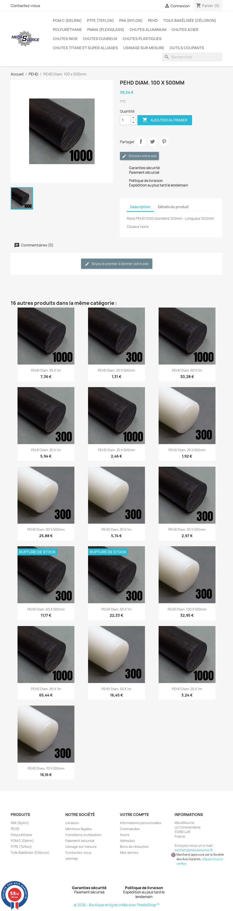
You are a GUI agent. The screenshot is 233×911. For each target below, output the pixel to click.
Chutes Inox (65, 38)
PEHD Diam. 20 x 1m (187, 689)
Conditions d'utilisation (83, 835)
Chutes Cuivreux (100, 38)
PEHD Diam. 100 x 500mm (187, 609)
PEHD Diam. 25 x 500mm (116, 450)
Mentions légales (78, 829)
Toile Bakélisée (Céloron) (189, 20)
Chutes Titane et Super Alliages (85, 47)
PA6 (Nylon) (131, 20)
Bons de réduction (134, 846)
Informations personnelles (140, 823)
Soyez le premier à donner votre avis (116, 263)
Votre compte (134, 814)
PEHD (153, 20)
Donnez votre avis (139, 156)
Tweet (152, 141)
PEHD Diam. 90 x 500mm (46, 529)
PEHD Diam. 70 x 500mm (46, 768)
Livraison (72, 823)
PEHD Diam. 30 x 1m (46, 370)
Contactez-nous (25, 5)
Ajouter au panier (164, 120)
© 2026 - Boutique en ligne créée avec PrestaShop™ (117, 905)
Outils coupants (187, 47)
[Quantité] (125, 120)
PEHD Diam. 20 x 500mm (116, 370)
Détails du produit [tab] (173, 206)
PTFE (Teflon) (100, 20)
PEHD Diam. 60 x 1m (187, 370)
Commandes (130, 829)
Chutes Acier (185, 29)
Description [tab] (140, 206)
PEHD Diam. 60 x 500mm (46, 609)
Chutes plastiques (142, 38)
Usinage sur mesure (143, 47)
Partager (140, 141)
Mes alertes (129, 852)
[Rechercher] (192, 57)
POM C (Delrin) (67, 20)
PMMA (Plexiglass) (105, 29)
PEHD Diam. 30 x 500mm (186, 529)
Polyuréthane (67, 29)
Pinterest (164, 141)
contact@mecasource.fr (194, 850)
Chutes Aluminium (147, 29)
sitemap (71, 858)
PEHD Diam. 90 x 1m (46, 689)
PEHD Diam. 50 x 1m (116, 689)
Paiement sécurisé (79, 841)
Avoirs (124, 835)
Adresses (127, 841)
